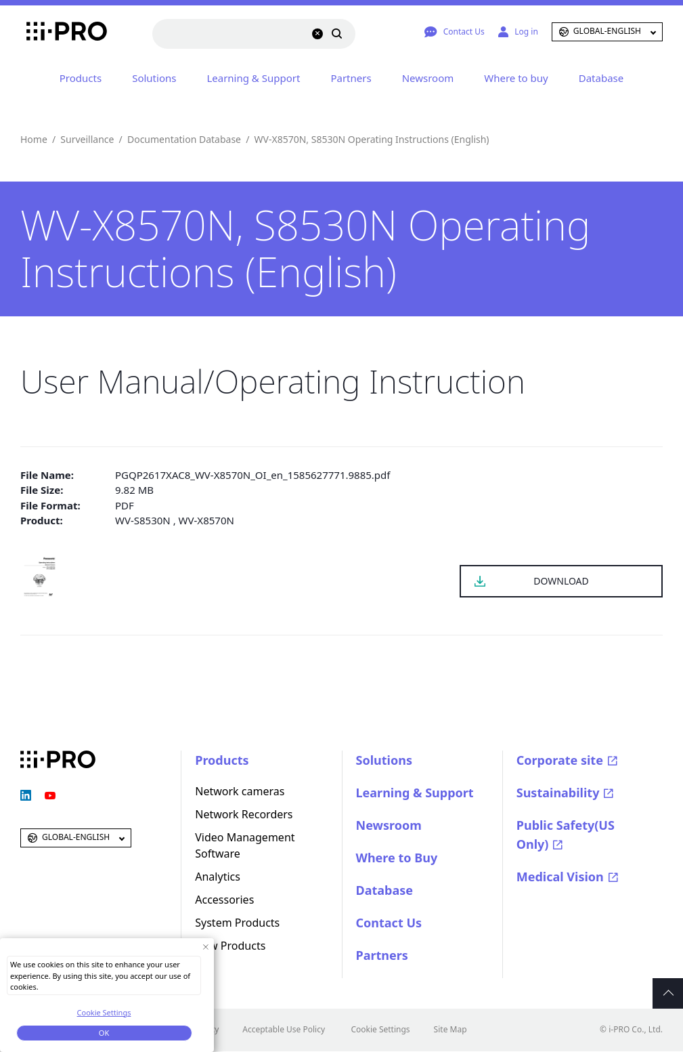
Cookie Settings (380, 1029)
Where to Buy (397, 857)
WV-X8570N (206, 520)
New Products (230, 945)
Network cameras (239, 791)
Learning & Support (253, 78)
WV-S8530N (143, 520)
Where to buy (516, 78)
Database (601, 78)
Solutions (154, 78)
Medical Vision (560, 876)
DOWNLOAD (561, 580)
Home (33, 139)
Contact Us (389, 922)
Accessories (224, 899)
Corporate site (559, 760)
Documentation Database (184, 139)
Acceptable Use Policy (283, 1029)
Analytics (217, 876)
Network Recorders (243, 814)
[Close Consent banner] (205, 946)
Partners (350, 78)
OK (104, 1033)
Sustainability (558, 792)
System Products (237, 922)
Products (81, 78)
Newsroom (428, 78)
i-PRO (57, 31)
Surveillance (87, 139)
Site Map (450, 1029)
